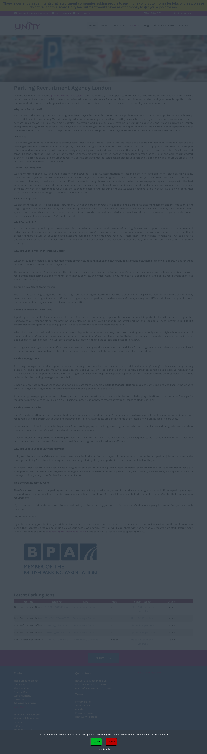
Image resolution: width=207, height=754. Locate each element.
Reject (111, 741)
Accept (96, 741)
